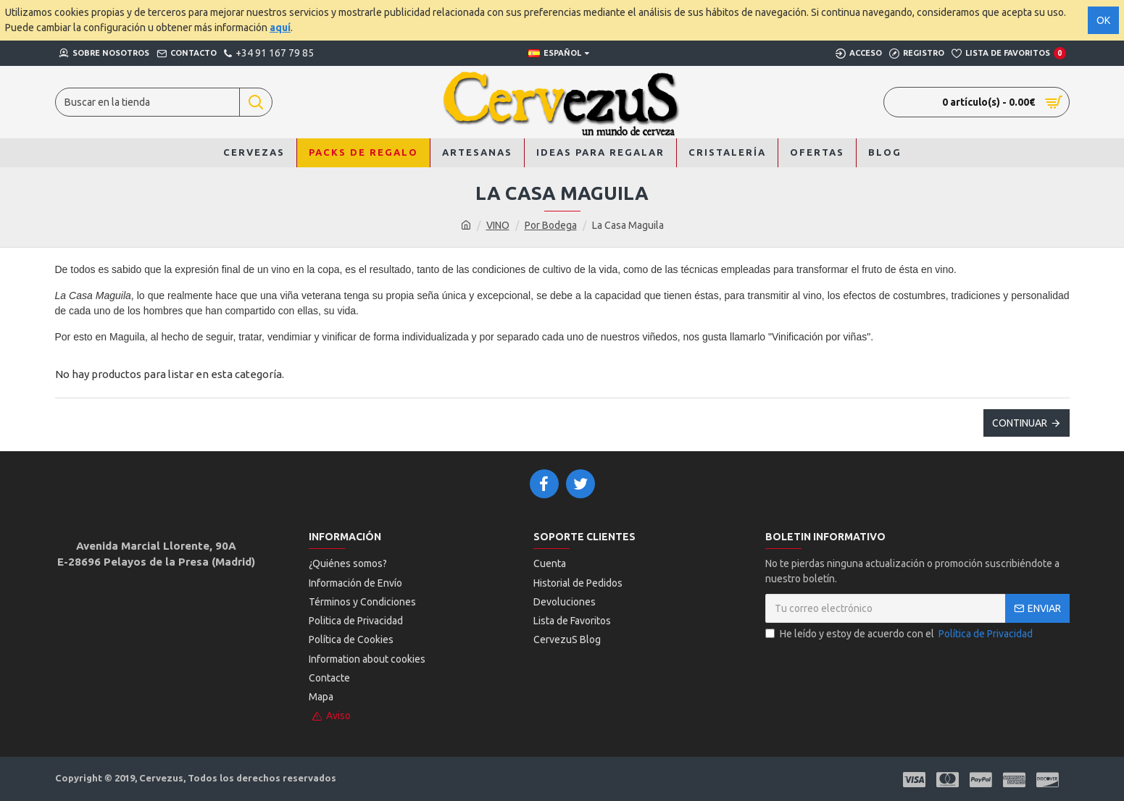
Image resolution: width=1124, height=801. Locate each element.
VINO (497, 225)
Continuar (1019, 423)
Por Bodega (551, 225)
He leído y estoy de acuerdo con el (900, 634)
